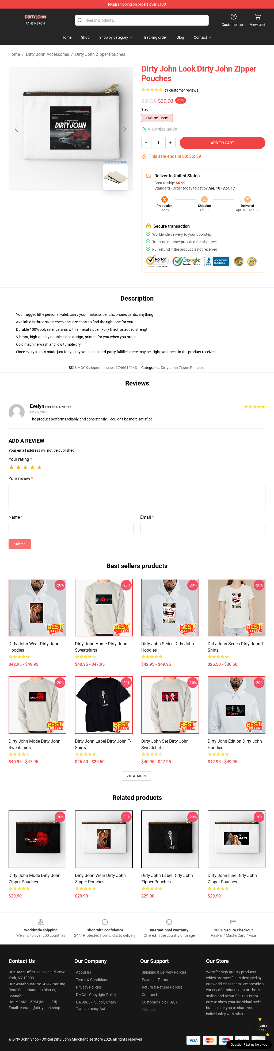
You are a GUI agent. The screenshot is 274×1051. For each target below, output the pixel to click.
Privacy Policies (89, 987)
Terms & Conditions (92, 980)
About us (83, 972)
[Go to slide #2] (84, 205)
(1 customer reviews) (182, 90)
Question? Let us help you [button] (249, 1044)
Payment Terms (155, 980)
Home (14, 54)
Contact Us (151, 995)
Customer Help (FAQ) (159, 1002)
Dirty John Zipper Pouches (100, 54)
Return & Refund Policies (162, 987)
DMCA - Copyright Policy (96, 995)
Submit (20, 544)
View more (137, 776)
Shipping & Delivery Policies (164, 972)
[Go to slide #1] (57, 205)
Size (145, 109)
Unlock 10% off (264, 1028)
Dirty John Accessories (47, 54)
